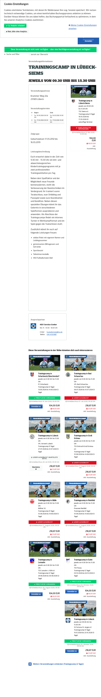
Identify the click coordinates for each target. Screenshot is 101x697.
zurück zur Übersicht (39, 54)
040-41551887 (52, 334)
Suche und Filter (13, 54)
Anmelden (88, 41)
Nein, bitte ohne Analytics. (16, 32)
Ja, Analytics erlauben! (15, 26)
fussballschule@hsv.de (54, 332)
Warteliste (36, 468)
